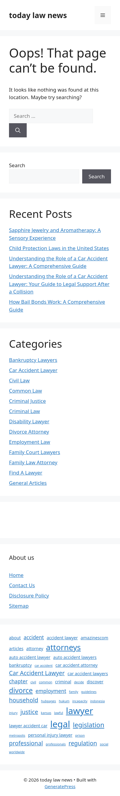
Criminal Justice (27, 400)
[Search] (18, 130)
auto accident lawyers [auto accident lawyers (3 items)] (75, 657)
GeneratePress (59, 786)
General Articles (28, 482)
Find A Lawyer (25, 472)
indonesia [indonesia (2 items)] (97, 701)
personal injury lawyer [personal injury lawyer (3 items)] (50, 735)
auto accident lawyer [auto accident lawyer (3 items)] (29, 657)
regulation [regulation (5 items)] (83, 743)
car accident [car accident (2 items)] (43, 665)
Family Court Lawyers (34, 452)
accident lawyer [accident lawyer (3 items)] (62, 638)
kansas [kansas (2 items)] (46, 713)
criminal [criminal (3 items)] (63, 682)
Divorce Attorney (29, 431)
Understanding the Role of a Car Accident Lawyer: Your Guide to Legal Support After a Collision (59, 284)
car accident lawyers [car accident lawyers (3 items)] (88, 673)
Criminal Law (24, 411)
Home (16, 575)
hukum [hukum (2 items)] (64, 701)
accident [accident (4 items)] (34, 637)
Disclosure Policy (29, 595)
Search (17, 165)
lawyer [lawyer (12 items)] (79, 711)
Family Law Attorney (33, 462)
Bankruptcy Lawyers (33, 359)
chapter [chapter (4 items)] (18, 681)
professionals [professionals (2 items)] (56, 744)
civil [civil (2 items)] (33, 682)
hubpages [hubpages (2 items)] (48, 701)
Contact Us (22, 585)
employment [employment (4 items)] (51, 691)
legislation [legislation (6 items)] (88, 724)
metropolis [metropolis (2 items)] (17, 735)
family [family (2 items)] (73, 692)
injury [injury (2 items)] (13, 713)
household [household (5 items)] (23, 700)
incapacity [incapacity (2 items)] (79, 701)
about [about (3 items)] (15, 638)
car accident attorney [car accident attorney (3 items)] (77, 665)
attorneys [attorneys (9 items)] (63, 647)
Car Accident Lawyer (33, 370)
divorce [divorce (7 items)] (21, 690)
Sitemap (18, 605)
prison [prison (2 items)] (80, 735)
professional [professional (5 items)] (26, 743)
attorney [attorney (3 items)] (34, 648)
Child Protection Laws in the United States (59, 248)
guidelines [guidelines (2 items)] (89, 692)
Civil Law (19, 380)
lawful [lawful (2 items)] (58, 713)
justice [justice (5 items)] (29, 712)
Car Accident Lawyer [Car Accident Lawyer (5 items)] (37, 673)
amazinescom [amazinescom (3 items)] (94, 638)
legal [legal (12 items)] (60, 724)
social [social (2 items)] (104, 744)
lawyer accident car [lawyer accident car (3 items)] (28, 726)
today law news (38, 15)
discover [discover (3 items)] (95, 682)
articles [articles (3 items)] (16, 648)
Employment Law (29, 441)
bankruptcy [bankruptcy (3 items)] (20, 665)
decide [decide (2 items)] (79, 682)
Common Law (25, 390)
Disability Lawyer (29, 421)
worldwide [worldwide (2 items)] (17, 752)
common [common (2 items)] (45, 682)
